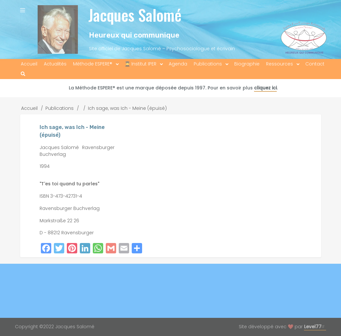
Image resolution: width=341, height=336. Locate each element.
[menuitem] (23, 74)
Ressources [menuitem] (279, 64)
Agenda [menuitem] (178, 64)
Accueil (29, 108)
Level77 (315, 326)
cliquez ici (265, 88)
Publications (59, 108)
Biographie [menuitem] (247, 64)
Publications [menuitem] (208, 64)
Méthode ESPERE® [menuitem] (92, 64)
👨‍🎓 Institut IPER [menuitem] (140, 64)
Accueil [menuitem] (29, 64)
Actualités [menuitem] (55, 64)
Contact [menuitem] (314, 64)
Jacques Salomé (134, 14)
